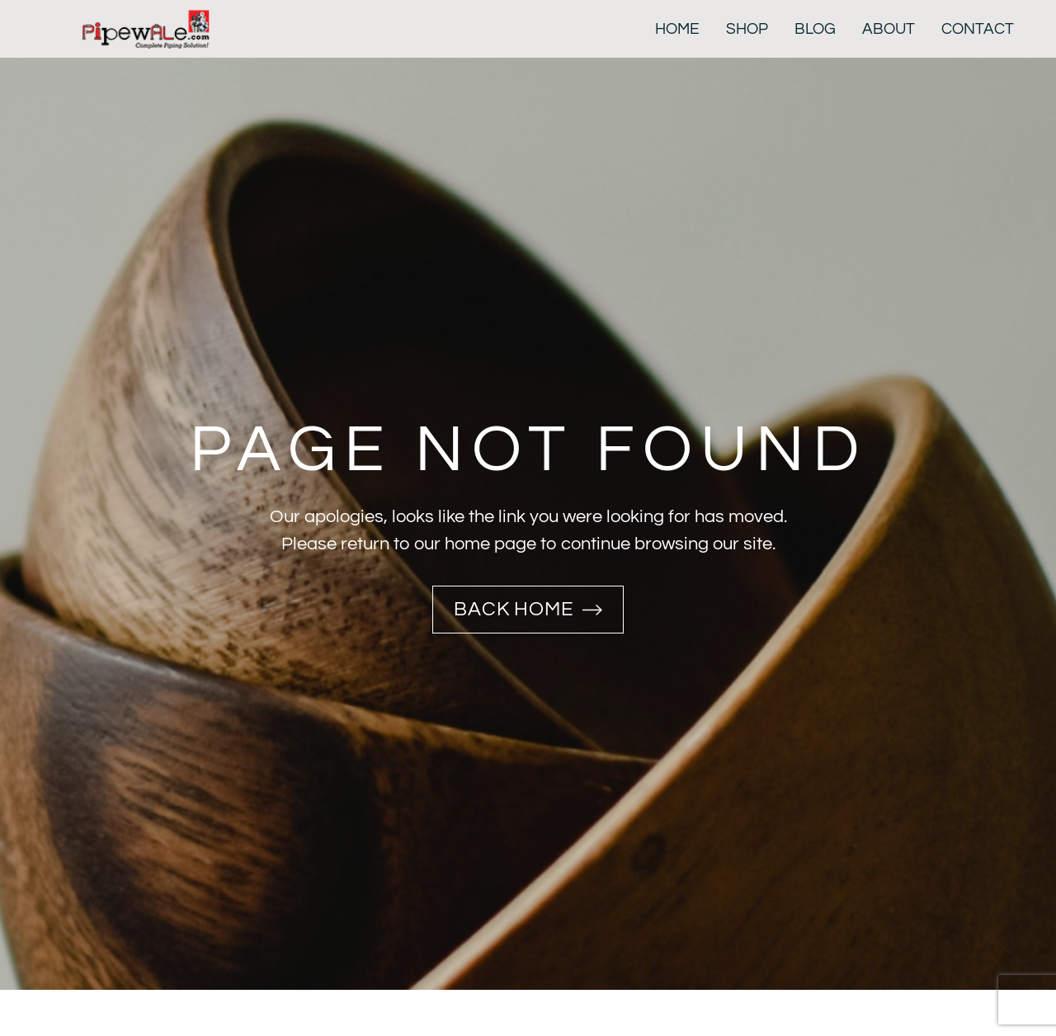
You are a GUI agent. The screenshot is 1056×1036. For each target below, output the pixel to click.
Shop (747, 29)
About (888, 29)
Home (677, 29)
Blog (815, 29)
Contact (977, 29)
